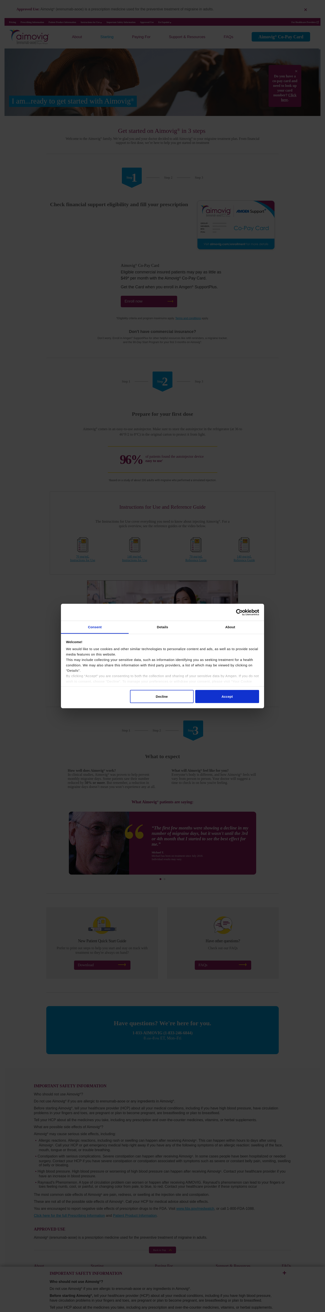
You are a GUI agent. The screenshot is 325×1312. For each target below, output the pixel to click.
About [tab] (230, 627)
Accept (227, 696)
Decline (162, 696)
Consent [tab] (95, 627)
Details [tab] (162, 627)
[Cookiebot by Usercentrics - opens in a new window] (239, 612)
